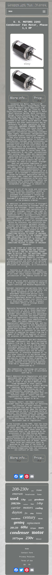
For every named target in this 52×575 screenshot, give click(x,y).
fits (26, 513)
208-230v (20, 489)
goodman (39, 499)
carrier (16, 507)
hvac (32, 504)
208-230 (14, 527)
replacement (33, 523)
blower (39, 539)
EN (24, 565)
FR (29, 565)
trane (39, 490)
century (29, 517)
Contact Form (27, 553)
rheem (40, 519)
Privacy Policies (26, 557)
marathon (15, 518)
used (14, 498)
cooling (39, 508)
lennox (39, 513)
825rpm (33, 528)
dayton (17, 512)
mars (41, 527)
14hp (39, 503)
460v (32, 491)
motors (28, 507)
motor (38, 532)
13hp (23, 499)
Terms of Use (27, 561)
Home (27, 549)
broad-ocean (29, 494)
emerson (17, 493)
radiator (25, 504)
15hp (31, 513)
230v (29, 538)
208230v (16, 503)
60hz (24, 527)
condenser (19, 532)
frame (39, 494)
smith (30, 500)
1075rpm (17, 538)
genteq (19, 522)
